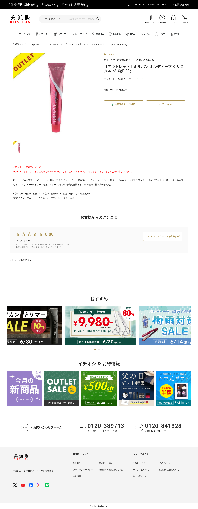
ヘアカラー (42, 34)
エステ (160, 34)
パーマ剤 (24, 34)
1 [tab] (95, 349)
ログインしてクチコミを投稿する (163, 245)
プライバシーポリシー (83, 470)
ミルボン (110, 54)
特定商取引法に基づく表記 (111, 470)
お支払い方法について (169, 470)
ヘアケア (60, 34)
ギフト (175, 34)
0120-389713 (105, 426)
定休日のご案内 (106, 463)
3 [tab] (103, 349)
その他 (35, 44)
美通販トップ (19, 44)
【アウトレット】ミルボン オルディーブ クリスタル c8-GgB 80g (96, 44)
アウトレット (51, 44)
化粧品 (130, 34)
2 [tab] (99, 349)
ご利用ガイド (139, 463)
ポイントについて (141, 470)
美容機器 (114, 34)
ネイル (145, 34)
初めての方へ (165, 463)
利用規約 (77, 463)
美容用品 (98, 34)
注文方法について (141, 476)
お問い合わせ (182, 4)
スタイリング (79, 34)
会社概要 (77, 476)
